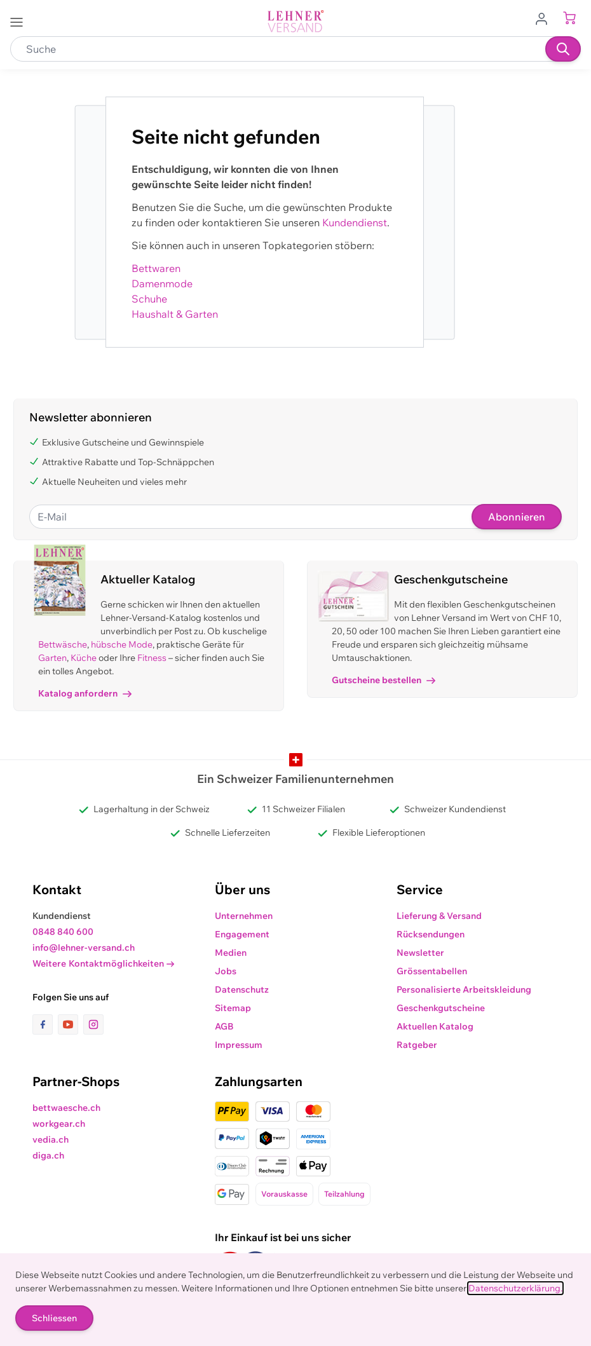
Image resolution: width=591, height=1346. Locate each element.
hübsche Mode (122, 644)
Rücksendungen (431, 934)
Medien (231, 952)
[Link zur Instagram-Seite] (93, 1024)
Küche (84, 657)
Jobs (225, 971)
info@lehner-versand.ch (83, 947)
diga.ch (48, 1155)
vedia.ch (50, 1139)
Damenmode (162, 283)
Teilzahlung (344, 1194)
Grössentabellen (432, 971)
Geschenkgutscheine (441, 1008)
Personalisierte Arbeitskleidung (464, 989)
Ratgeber (417, 1044)
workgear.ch (58, 1123)
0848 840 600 (62, 931)
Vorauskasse (284, 1194)
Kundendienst (354, 222)
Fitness (151, 657)
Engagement (242, 934)
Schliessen (54, 1318)
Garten (52, 657)
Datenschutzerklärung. (515, 1288)
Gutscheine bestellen (383, 680)
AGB (224, 1026)
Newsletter (420, 952)
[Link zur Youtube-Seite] (70, 1024)
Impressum (238, 1044)
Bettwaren (156, 268)
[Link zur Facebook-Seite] (45, 1024)
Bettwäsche (62, 644)
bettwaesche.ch (66, 1107)
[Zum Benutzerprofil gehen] (545, 18)
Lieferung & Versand (439, 915)
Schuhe (149, 298)
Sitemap (233, 1008)
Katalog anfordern (85, 693)
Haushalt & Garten (175, 314)
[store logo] (295, 21)
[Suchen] (563, 49)
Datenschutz (242, 989)
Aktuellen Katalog (435, 1026)
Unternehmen (244, 915)
